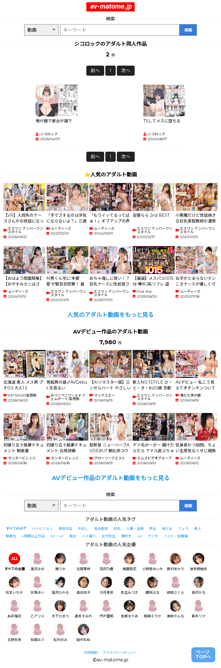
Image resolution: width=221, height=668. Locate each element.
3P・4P (57, 536)
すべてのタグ (16, 528)
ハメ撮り (89, 536)
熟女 (152, 528)
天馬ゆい (37, 585)
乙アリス (37, 609)
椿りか (60, 562)
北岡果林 (83, 562)
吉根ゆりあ (129, 609)
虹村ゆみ (60, 633)
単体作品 (65, 528)
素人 (197, 528)
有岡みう (37, 633)
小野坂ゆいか (152, 562)
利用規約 (91, 652)
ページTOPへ (203, 655)
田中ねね (83, 633)
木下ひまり (60, 609)
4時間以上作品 (33, 536)
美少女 (167, 528)
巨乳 (117, 528)
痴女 (72, 536)
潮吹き (126, 536)
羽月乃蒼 (106, 562)
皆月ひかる (60, 585)
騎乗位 (11, 536)
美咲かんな (175, 609)
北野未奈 (14, 633)
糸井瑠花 (14, 609)
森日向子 (83, 585)
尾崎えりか (152, 609)
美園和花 (129, 562)
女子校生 (108, 536)
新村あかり (175, 562)
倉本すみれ (83, 609)
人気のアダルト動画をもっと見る (110, 315)
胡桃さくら (175, 585)
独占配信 (101, 528)
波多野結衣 (198, 562)
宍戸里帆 (106, 609)
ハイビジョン (42, 528)
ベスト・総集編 (176, 536)
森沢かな (198, 585)
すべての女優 (14, 562)
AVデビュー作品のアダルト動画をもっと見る (110, 478)
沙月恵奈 (106, 585)
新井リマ (198, 609)
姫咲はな (152, 585)
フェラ (183, 528)
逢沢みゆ (37, 562)
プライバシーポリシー (119, 652)
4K (139, 536)
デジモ (153, 536)
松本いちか (14, 585)
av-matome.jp (111, 6)
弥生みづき (129, 585)
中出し (83, 528)
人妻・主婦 (135, 528)
